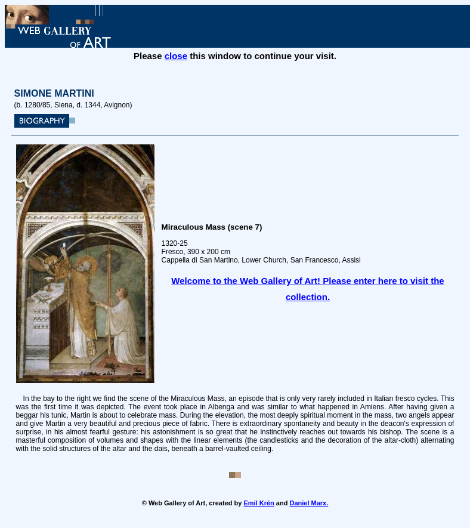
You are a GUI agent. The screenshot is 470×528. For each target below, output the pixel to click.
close (176, 56)
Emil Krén (258, 503)
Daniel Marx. (308, 503)
